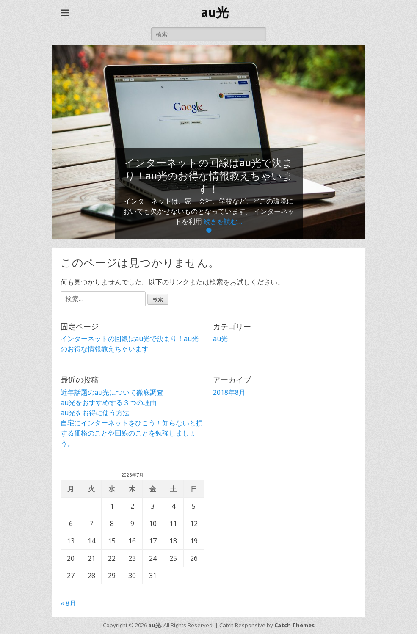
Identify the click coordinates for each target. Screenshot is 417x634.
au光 (215, 12)
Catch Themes (294, 625)
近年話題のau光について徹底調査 (112, 392)
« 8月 (68, 603)
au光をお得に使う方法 (95, 412)
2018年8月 (229, 392)
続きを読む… (223, 221)
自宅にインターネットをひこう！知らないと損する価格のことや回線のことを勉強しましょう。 (132, 433)
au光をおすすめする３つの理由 (109, 402)
